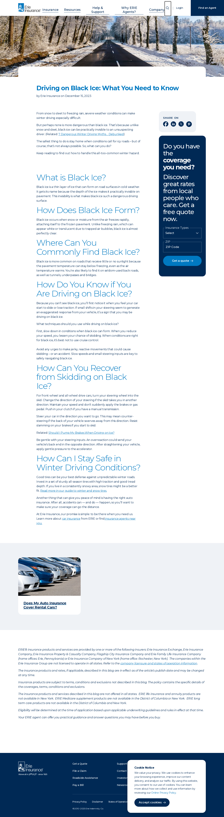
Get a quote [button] (180, 260)
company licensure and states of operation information (158, 663)
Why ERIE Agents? (126, 7)
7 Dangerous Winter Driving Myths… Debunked (91, 134)
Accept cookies (150, 802)
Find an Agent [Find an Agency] (207, 7)
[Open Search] (168, 8)
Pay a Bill (78, 785)
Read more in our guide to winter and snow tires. (73, 490)
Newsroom (124, 785)
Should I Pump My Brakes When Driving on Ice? (81, 432)
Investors (123, 777)
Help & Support (98, 7)
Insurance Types (176, 227)
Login (179, 7)
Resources (76, 7)
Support (122, 763)
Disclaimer (97, 801)
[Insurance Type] (182, 233)
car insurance (71, 518)
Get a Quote (79, 763)
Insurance (57, 7)
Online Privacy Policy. (164, 792)
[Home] (30, 8)
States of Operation (118, 801)
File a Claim (79, 770)
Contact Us (124, 770)
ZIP (167, 241)
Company (150, 7)
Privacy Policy (79, 801)
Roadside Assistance (85, 777)
